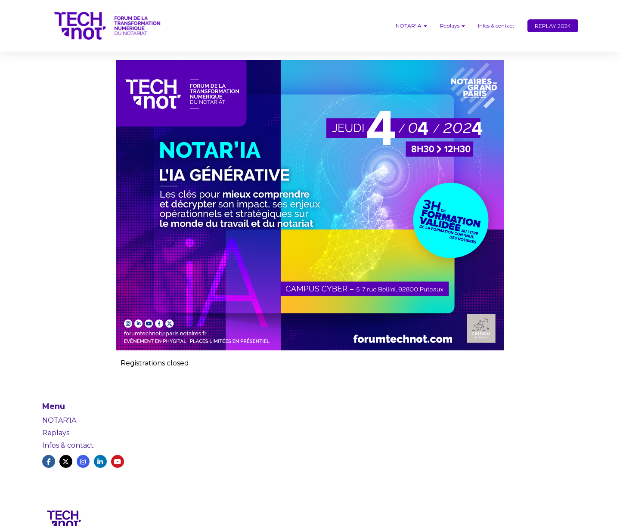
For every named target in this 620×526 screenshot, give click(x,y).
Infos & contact (496, 25)
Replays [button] (452, 25)
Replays (55, 433)
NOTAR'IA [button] (411, 25)
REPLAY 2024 (553, 25)
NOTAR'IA (59, 420)
